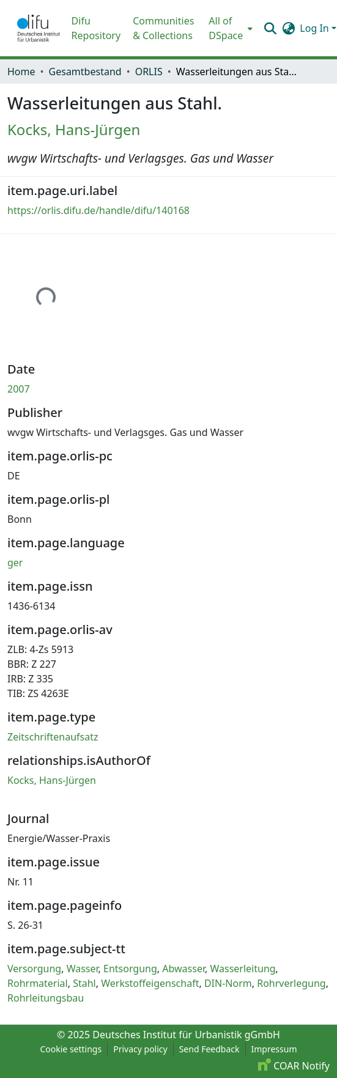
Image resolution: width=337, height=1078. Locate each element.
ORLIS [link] (149, 71)
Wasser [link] (82, 968)
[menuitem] (229, 28)
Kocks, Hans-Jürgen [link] (73, 129)
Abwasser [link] (183, 968)
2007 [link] (18, 389)
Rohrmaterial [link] (37, 983)
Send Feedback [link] (209, 1049)
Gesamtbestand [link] (85, 71)
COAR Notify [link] (294, 1065)
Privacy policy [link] (140, 1049)
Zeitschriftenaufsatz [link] (52, 737)
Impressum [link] (274, 1049)
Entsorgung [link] (130, 968)
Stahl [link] (84, 983)
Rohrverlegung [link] (291, 983)
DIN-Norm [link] (228, 983)
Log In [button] (315, 28)
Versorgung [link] (34, 968)
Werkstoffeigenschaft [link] (150, 983)
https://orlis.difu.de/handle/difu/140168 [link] (98, 210)
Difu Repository (96, 28)
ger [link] (15, 562)
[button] (38, 28)
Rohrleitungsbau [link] (45, 998)
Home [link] (21, 71)
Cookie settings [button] (71, 1049)
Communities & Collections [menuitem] (163, 28)
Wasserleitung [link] (242, 968)
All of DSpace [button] (226, 28)
